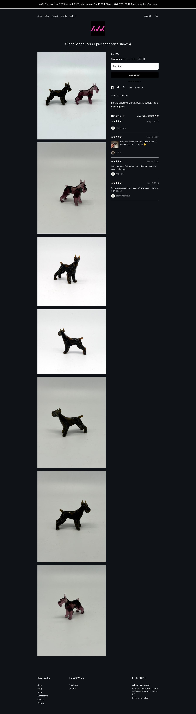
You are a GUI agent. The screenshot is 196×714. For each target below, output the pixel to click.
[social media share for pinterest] (124, 87)
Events (64, 16)
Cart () (147, 16)
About (55, 16)
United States (130, 59)
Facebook (73, 685)
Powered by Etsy (140, 698)
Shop (39, 16)
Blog (47, 16)
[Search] (157, 16)
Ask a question (136, 87)
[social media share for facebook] (112, 87)
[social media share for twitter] (118, 87)
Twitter (72, 688)
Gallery (73, 16)
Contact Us (42, 695)
